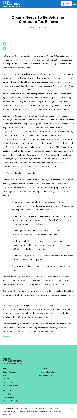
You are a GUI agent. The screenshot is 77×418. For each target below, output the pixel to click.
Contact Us (7, 390)
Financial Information (46, 372)
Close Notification (69, 411)
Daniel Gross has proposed (38, 109)
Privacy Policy (8, 382)
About (5, 368)
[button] (4, 44)
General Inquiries (9, 394)
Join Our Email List (45, 375)
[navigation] (74, 4)
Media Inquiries (9, 397)
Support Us (43, 368)
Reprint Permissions (10, 385)
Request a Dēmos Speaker (13, 400)
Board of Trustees (9, 372)
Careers (6, 378)
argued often (46, 59)
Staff (4, 375)
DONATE (66, 3)
